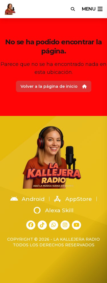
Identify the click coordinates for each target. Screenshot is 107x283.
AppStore (73, 198)
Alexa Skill (54, 210)
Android (27, 198)
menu (92, 9)
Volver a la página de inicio (54, 86)
